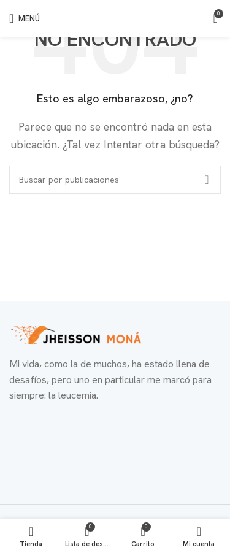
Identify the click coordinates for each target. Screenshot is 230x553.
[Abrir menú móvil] (24, 18)
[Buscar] (115, 180)
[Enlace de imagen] (76, 333)
